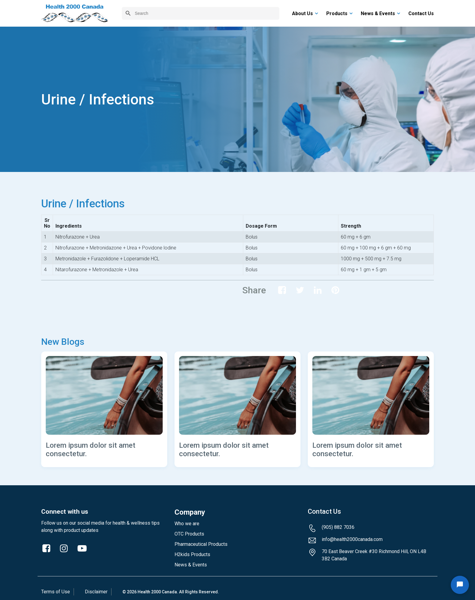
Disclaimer (96, 592)
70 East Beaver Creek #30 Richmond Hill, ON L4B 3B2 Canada (374, 555)
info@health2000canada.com (352, 539)
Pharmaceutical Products (201, 544)
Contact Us (324, 511)
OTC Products (189, 534)
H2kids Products (192, 554)
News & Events (190, 565)
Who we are (186, 523)
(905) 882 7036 (338, 527)
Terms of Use (55, 592)
